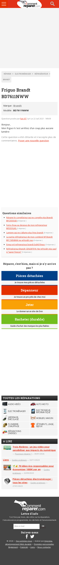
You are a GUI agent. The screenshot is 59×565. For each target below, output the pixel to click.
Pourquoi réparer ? (23, 454)
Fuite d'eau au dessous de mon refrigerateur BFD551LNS (26, 227)
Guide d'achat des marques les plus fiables (29, 326)
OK (43, 526)
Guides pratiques (19, 460)
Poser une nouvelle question (33, 140)
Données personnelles (44, 544)
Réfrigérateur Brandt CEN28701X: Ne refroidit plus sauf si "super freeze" (31, 250)
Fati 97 (23, 118)
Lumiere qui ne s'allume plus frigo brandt (24, 232)
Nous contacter (44, 547)
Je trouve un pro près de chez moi (29, 297)
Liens (6, 459)
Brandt (17, 105)
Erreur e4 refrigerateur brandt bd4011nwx (25, 244)
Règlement (13, 547)
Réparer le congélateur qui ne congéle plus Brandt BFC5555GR (29, 219)
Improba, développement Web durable (29, 543)
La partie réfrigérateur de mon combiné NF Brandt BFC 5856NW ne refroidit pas (29, 238)
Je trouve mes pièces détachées (29, 282)
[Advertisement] (29, 38)
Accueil (29, 4)
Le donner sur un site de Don (30, 311)
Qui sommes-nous (24, 541)
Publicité (24, 547)
